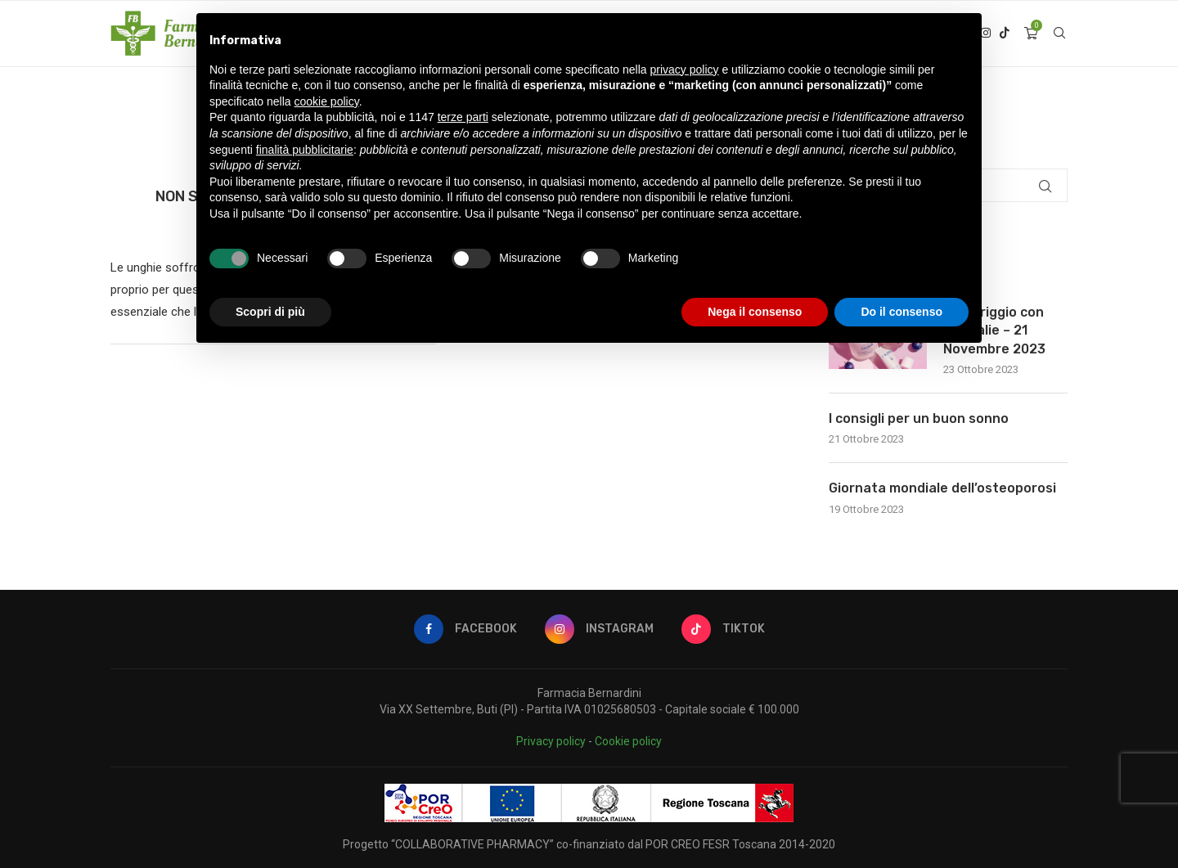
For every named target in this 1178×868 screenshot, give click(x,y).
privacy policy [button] (684, 69)
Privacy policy (551, 741)
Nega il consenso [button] (755, 311)
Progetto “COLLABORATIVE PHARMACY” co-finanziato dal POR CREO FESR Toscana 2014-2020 (589, 844)
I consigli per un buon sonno (919, 418)
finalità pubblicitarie (304, 149)
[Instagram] (599, 629)
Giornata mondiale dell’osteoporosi (942, 488)
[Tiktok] (1004, 33)
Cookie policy (628, 741)
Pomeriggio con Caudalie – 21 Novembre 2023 (994, 330)
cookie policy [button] (326, 101)
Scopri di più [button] (270, 311)
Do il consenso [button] (901, 311)
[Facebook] (465, 629)
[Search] (1059, 33)
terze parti (463, 117)
